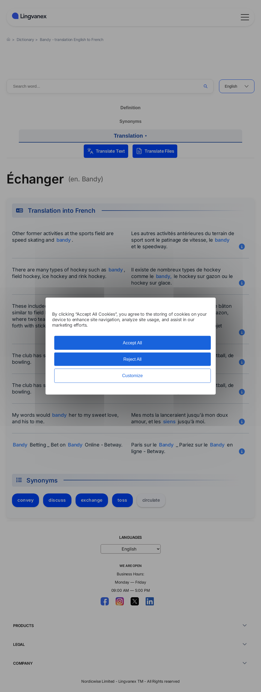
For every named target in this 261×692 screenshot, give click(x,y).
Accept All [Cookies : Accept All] (132, 343)
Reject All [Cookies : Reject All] (132, 359)
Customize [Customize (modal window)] (132, 375)
